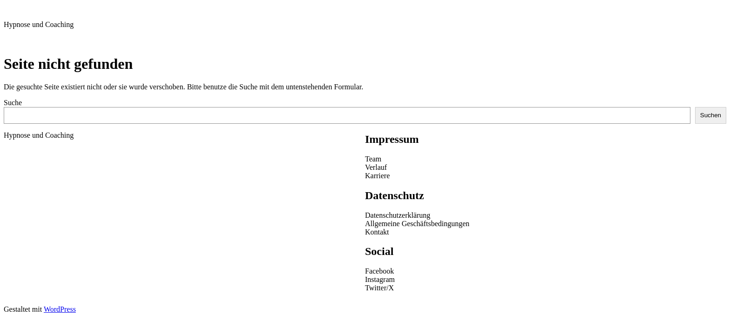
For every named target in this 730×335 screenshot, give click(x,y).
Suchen (710, 115)
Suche (13, 103)
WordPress (60, 309)
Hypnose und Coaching (39, 24)
